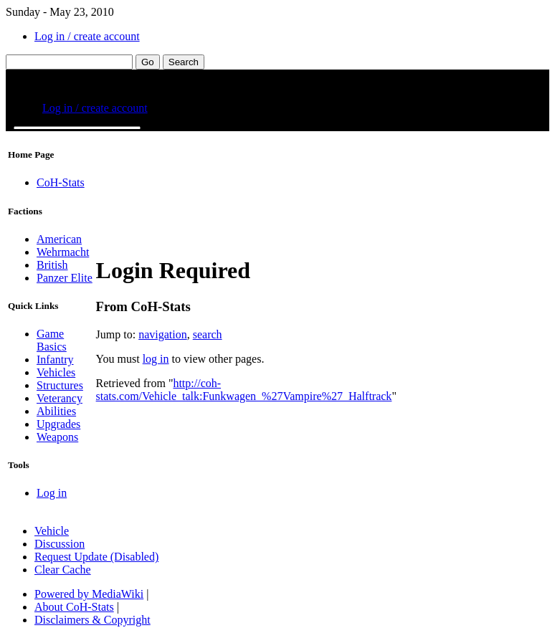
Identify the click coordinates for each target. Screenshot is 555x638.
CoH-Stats (61, 182)
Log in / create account (87, 36)
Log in (52, 493)
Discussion (59, 544)
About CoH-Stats (74, 607)
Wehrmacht (63, 252)
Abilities (56, 411)
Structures (60, 385)
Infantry (55, 359)
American (59, 239)
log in (156, 359)
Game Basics (52, 340)
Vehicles (56, 372)
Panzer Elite (64, 278)
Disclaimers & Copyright (92, 620)
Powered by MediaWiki (88, 594)
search (207, 334)
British (52, 265)
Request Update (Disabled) (96, 557)
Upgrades (58, 424)
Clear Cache (62, 569)
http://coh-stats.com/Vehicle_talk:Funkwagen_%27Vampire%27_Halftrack (244, 389)
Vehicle (51, 531)
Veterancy (59, 398)
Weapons (57, 437)
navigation (162, 334)
